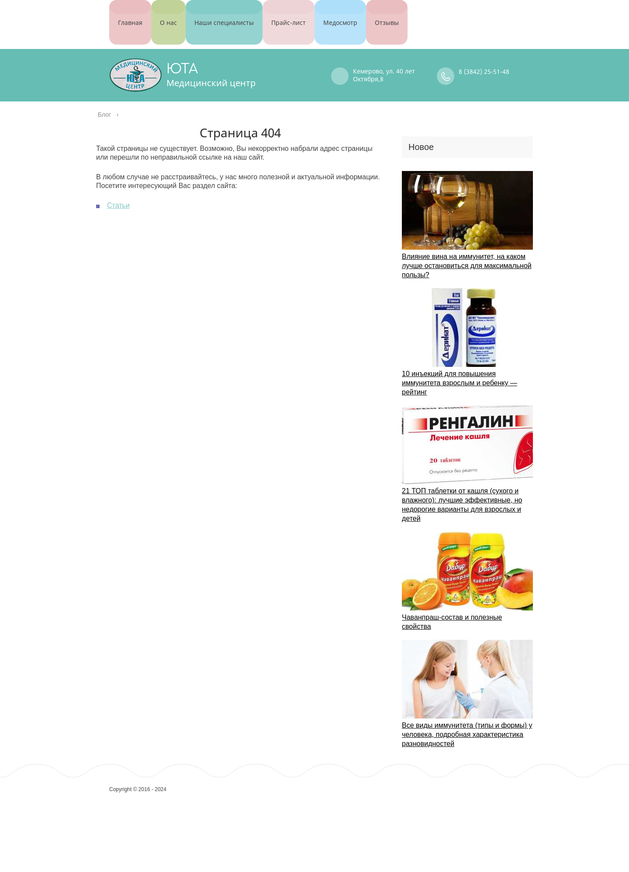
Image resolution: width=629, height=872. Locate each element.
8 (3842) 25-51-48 (484, 62)
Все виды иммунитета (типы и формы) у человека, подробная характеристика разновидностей (467, 725)
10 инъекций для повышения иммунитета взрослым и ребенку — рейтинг (459, 373)
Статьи (118, 195)
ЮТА (182, 59)
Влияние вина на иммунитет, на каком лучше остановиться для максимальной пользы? (467, 256)
